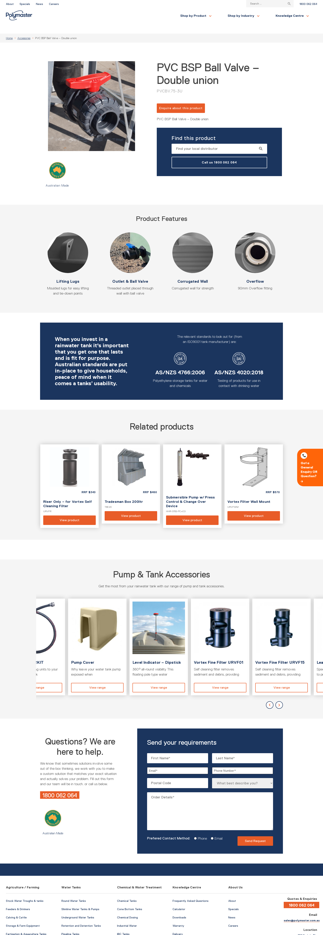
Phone (201, 829)
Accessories (23, 28)
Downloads (179, 908)
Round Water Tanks (73, 891)
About (10, 4)
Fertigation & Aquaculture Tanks (26, 924)
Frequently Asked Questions (190, 891)
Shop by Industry (111, 15)
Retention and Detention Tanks (81, 916)
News (39, 4)
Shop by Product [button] (63, 15)
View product (69, 476)
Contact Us (265, 16)
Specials (25, 4)
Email (217, 829)
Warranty (178, 916)
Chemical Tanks (127, 891)
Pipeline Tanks (70, 924)
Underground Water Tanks (77, 908)
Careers (54, 4)
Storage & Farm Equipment (23, 916)
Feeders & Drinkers (18, 899)
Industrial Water (127, 916)
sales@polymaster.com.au (302, 910)
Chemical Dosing (127, 908)
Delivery (178, 924)
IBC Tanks (123, 924)
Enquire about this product (181, 98)
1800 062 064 (308, 4)
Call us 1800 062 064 (219, 153)
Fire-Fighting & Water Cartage (25, 932)
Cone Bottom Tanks (129, 899)
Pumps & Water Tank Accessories (82, 932)
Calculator (179, 899)
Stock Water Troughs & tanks (24, 891)
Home (9, 28)
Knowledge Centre (159, 15)
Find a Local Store (299, 15)
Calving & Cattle (16, 908)
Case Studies (181, 932)
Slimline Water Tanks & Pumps (80, 899)
